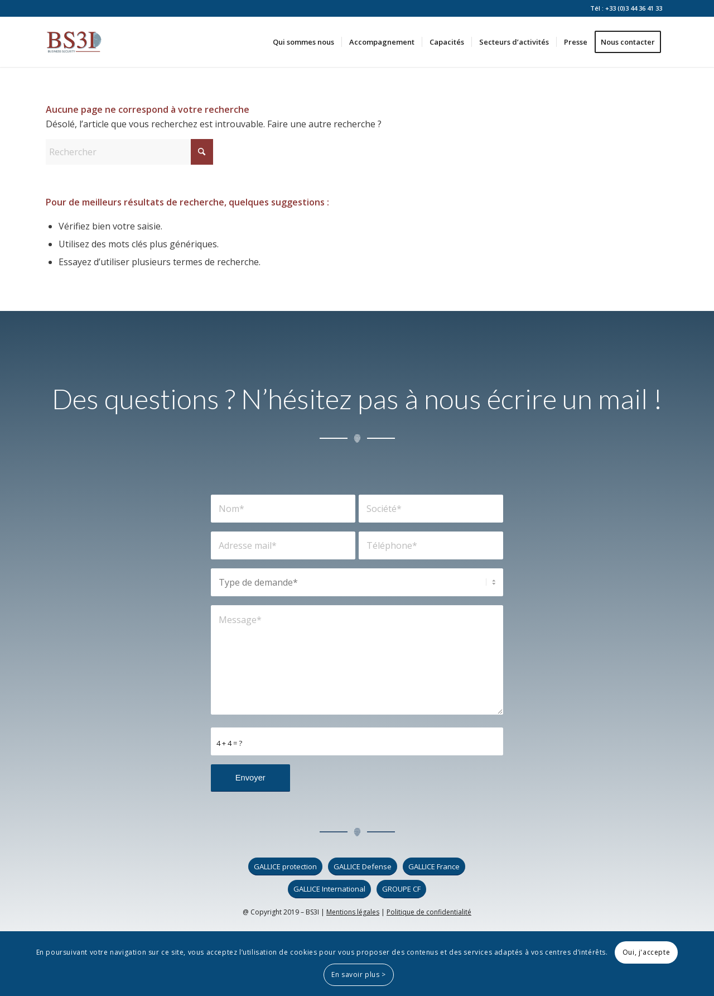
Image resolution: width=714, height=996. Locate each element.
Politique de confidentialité (429, 912)
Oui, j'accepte (646, 952)
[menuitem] (303, 42)
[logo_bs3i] (74, 42)
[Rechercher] (129, 152)
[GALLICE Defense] (362, 867)
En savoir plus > (358, 974)
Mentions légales (352, 912)
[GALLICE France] (434, 867)
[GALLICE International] (329, 889)
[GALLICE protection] (285, 867)
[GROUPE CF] (401, 889)
